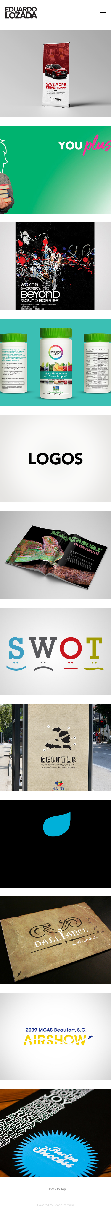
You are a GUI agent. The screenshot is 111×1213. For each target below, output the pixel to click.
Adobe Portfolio (63, 1205)
